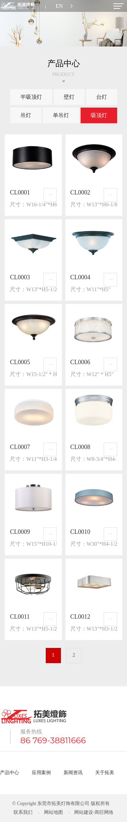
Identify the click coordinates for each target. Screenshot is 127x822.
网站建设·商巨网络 (93, 812)
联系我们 (23, 812)
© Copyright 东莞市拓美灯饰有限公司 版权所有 (61, 803)
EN (59, 6)
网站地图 (53, 812)
